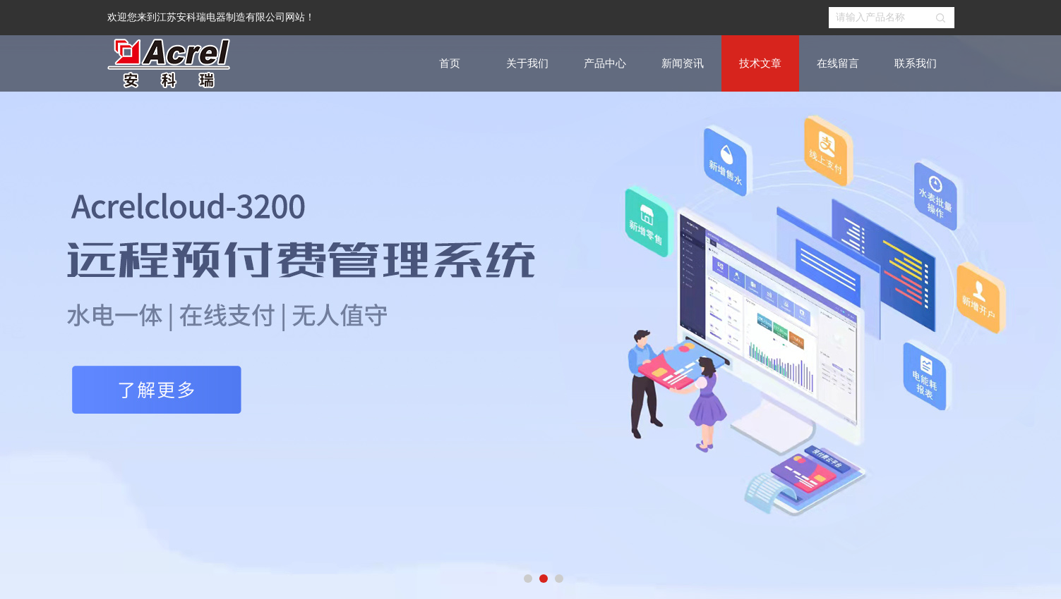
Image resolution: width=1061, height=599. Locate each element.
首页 (449, 63)
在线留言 (838, 63)
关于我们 (527, 63)
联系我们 (915, 63)
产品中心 (605, 63)
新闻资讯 (682, 63)
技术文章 (760, 63)
